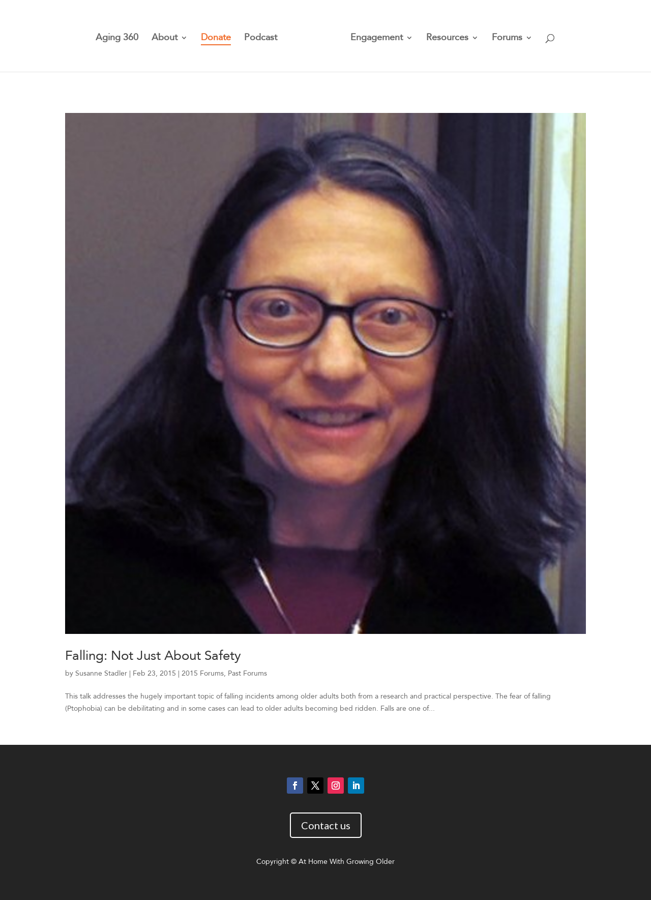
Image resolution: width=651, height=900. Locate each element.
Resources (447, 39)
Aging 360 (117, 39)
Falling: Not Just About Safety (153, 656)
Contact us (325, 825)
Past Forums (247, 673)
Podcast (260, 39)
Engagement (376, 39)
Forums (507, 39)
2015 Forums (203, 673)
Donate (216, 39)
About (164, 39)
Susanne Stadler (101, 673)
